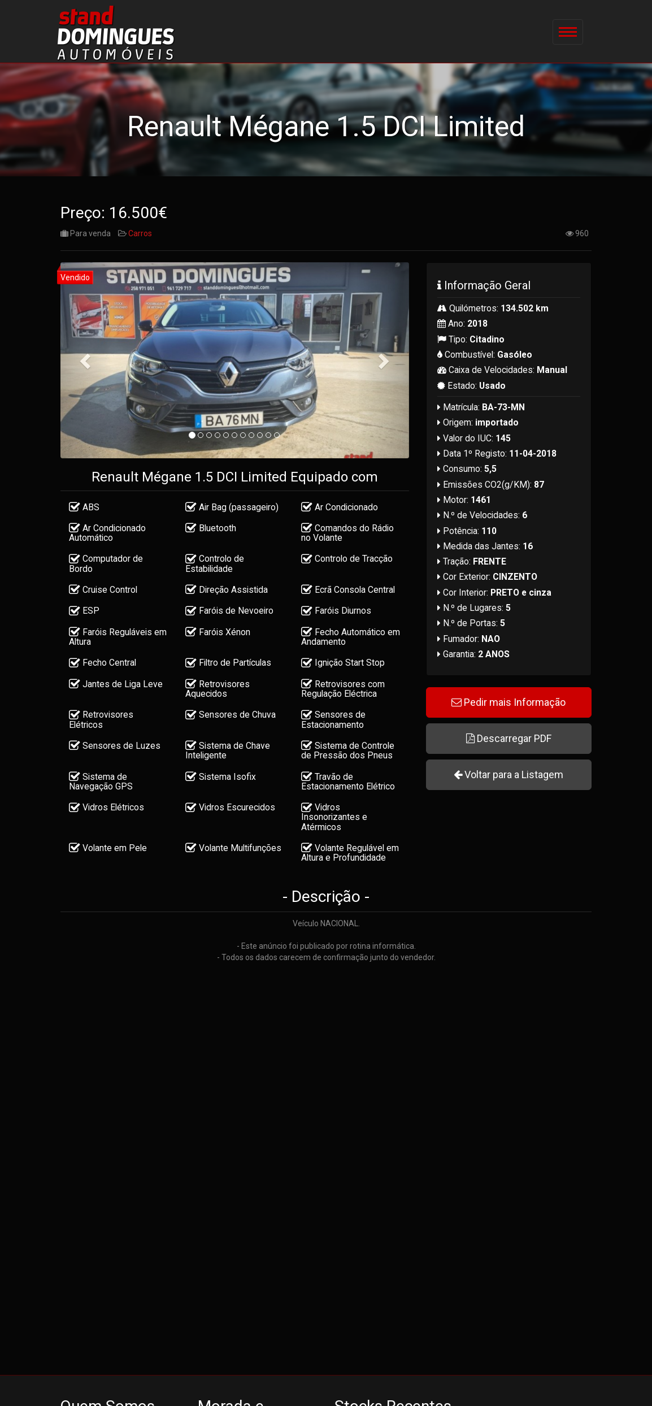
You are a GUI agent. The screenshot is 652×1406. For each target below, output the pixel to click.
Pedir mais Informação (508, 705)
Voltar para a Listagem (508, 777)
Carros (140, 236)
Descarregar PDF (508, 741)
